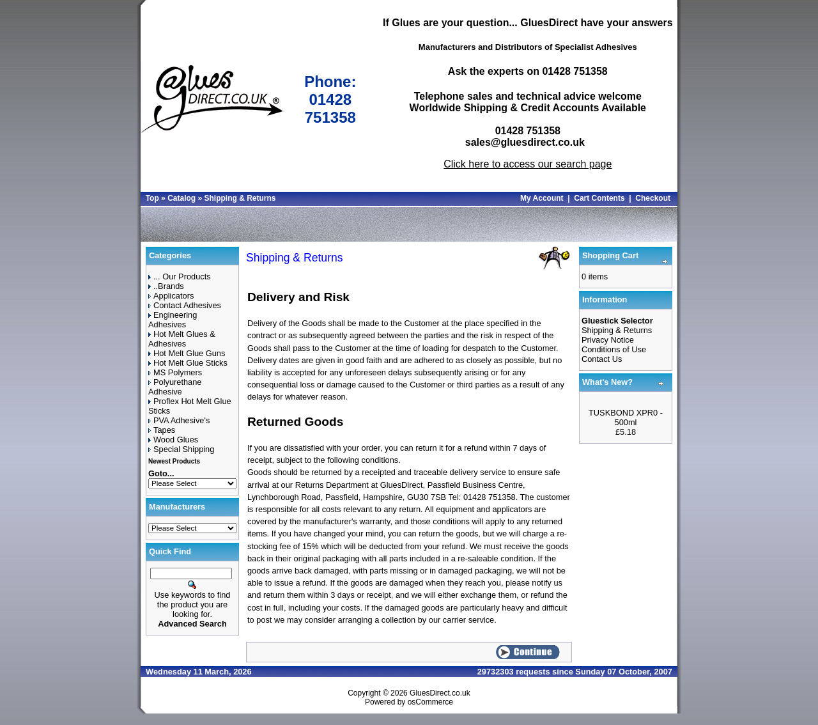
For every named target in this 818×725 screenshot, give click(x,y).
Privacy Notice (608, 340)
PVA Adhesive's (179, 420)
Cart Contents (599, 198)
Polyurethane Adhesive (174, 386)
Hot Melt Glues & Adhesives (181, 338)
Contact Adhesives (184, 305)
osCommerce (430, 702)
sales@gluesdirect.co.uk (525, 142)
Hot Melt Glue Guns (186, 353)
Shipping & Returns (239, 198)
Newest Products (174, 461)
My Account (542, 198)
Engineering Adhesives (172, 319)
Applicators (171, 295)
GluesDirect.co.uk (440, 693)
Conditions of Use (614, 349)
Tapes (161, 430)
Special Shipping (181, 449)
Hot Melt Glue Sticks (188, 363)
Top (152, 198)
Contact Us (602, 359)
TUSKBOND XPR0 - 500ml (626, 417)
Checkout (652, 198)
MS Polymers (175, 372)
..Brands (166, 286)
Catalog (181, 198)
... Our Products (179, 276)
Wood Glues (173, 439)
